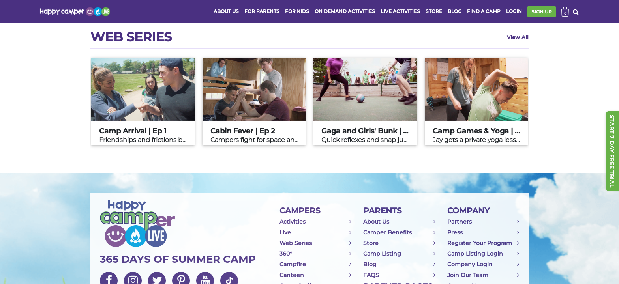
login (514, 11)
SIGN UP (541, 12)
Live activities (400, 11)
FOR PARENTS (261, 11)
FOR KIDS (297, 11)
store (434, 11)
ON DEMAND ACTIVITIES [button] (345, 11)
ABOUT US (226, 11)
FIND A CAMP (484, 11)
